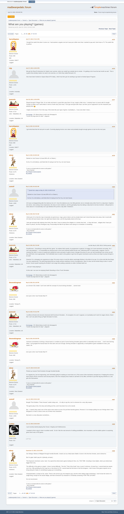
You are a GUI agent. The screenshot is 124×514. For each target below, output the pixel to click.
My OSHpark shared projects (33, 171)
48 (34, 34)
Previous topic (103, 29)
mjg (10, 68)
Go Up (10, 493)
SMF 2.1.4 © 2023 (10, 512)
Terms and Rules (109, 512)
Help (103, 512)
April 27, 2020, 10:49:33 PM (32, 68)
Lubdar (11, 424)
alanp (11, 155)
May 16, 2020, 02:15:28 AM (32, 126)
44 (24, 34)
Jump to (91, 501)
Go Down (10, 34)
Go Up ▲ (115, 512)
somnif (11, 186)
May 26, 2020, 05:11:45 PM (32, 282)
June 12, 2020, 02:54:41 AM (33, 399)
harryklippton (14, 39)
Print (114, 34)
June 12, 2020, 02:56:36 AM (33, 423)
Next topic (112, 29)
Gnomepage (29, 114)
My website (29, 173)
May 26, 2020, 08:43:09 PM (32, 338)
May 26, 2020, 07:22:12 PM (32, 311)
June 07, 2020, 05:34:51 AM (33, 367)
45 (26, 34)
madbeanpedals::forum (19, 7)
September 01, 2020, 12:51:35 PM (34, 450)
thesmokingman (15, 282)
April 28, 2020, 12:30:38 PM (32, 99)
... (23, 34)
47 (32, 34)
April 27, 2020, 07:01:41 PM (32, 39)
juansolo (12, 99)
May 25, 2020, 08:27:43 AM (32, 214)
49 (36, 34)
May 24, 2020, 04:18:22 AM (32, 186)
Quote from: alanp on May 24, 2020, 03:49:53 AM (42, 190)
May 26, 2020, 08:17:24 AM (32, 245)
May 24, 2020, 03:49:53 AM (32, 155)
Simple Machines (19, 512)
